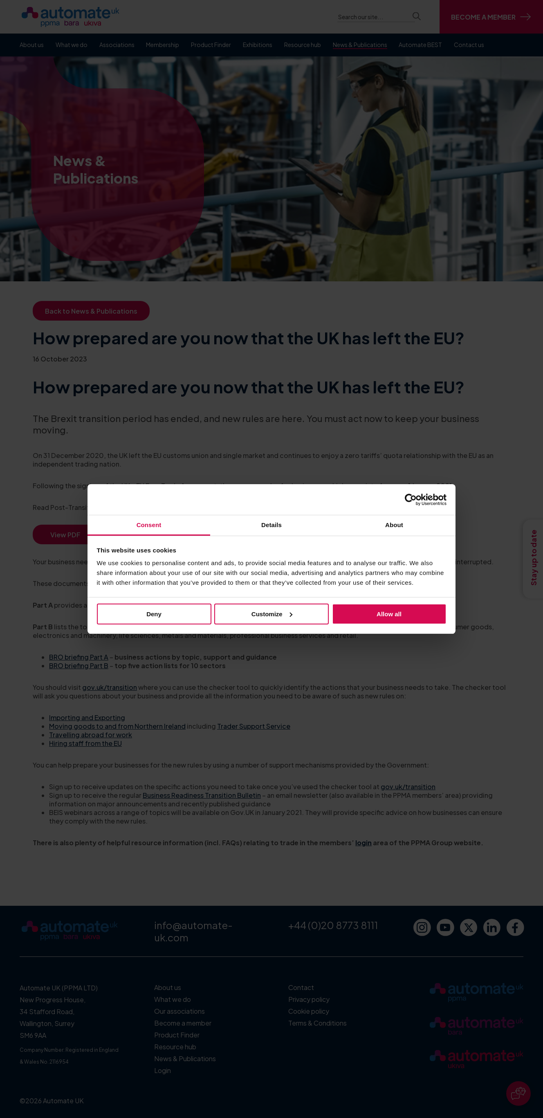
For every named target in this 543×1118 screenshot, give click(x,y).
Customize (271, 614)
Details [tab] (271, 524)
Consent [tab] (149, 524)
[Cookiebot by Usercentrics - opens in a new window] (411, 500)
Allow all (389, 614)
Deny (154, 614)
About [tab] (394, 524)
